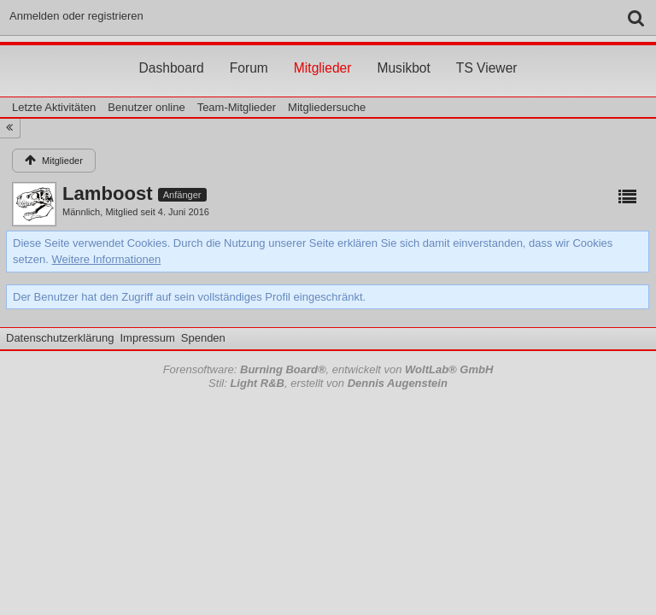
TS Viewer (486, 52)
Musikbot (403, 52)
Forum (249, 52)
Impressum (147, 337)
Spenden (203, 337)
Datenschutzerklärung (60, 337)
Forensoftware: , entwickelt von (328, 369)
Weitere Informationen (106, 259)
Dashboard (171, 52)
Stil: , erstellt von (328, 383)
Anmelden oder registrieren (76, 15)
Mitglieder (323, 52)
